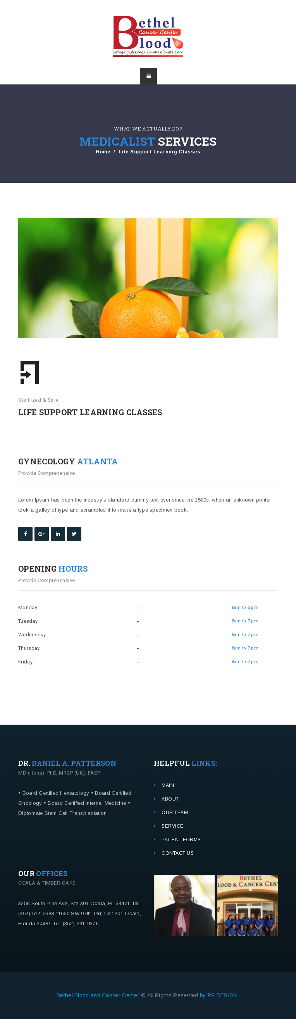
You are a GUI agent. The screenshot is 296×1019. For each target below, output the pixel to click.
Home (103, 152)
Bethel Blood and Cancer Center (99, 995)
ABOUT (170, 799)
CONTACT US (178, 853)
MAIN (168, 785)
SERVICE (173, 826)
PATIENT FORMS (181, 839)
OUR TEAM (175, 812)
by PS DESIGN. (219, 995)
